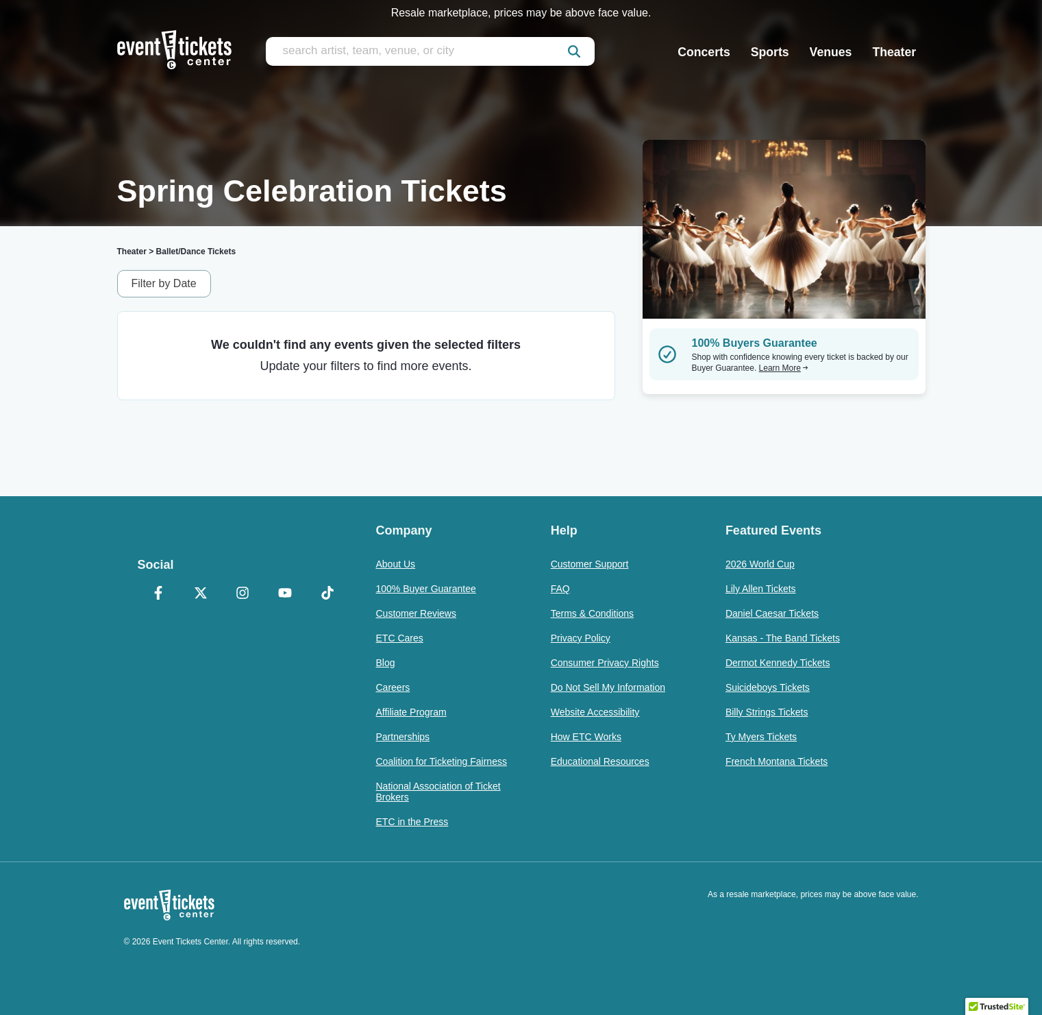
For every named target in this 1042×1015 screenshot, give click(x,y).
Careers (393, 687)
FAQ (560, 588)
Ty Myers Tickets (761, 736)
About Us (396, 564)
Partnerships (403, 736)
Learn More (783, 368)
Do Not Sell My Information (608, 687)
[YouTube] (285, 594)
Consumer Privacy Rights (605, 662)
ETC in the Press (412, 821)
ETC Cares (399, 638)
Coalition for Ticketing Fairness (441, 761)
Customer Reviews (416, 613)
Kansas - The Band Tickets (782, 638)
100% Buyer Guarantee (426, 588)
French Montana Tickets (776, 761)
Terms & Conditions (592, 613)
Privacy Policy (580, 638)
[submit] (574, 51)
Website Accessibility (595, 712)
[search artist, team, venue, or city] (430, 51)
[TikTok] (327, 594)
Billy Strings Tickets (766, 712)
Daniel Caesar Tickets (772, 613)
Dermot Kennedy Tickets (777, 662)
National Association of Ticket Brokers (438, 792)
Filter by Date (164, 283)
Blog (385, 662)
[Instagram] (243, 594)
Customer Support (590, 564)
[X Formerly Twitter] (200, 594)
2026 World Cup (760, 564)
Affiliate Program (411, 712)
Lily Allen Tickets (760, 588)
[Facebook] (159, 594)
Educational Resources (600, 761)
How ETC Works (586, 736)
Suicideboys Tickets (767, 687)
